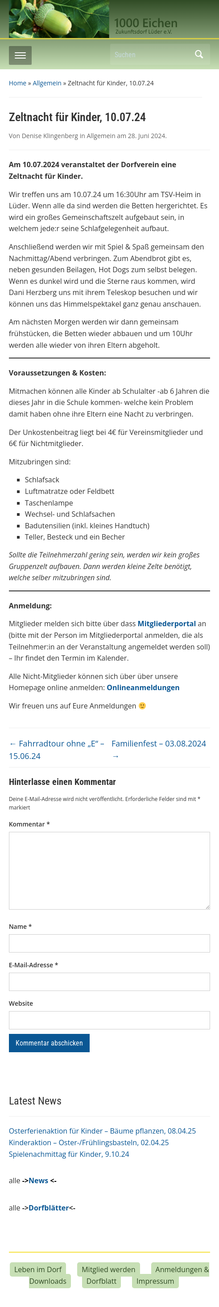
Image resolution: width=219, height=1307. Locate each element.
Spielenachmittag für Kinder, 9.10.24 (69, 1154)
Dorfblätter (49, 1208)
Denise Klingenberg (50, 135)
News (38, 1180)
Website (21, 1003)
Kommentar (29, 824)
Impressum (155, 1281)
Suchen (199, 54)
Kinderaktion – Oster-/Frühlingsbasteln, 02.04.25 (89, 1142)
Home (18, 83)
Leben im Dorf (38, 1269)
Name (20, 926)
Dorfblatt (101, 1281)
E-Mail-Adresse (33, 965)
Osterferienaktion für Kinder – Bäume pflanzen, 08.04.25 (102, 1131)
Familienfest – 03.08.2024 (159, 750)
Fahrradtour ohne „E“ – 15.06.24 (56, 750)
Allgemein (47, 83)
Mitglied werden (108, 1269)
